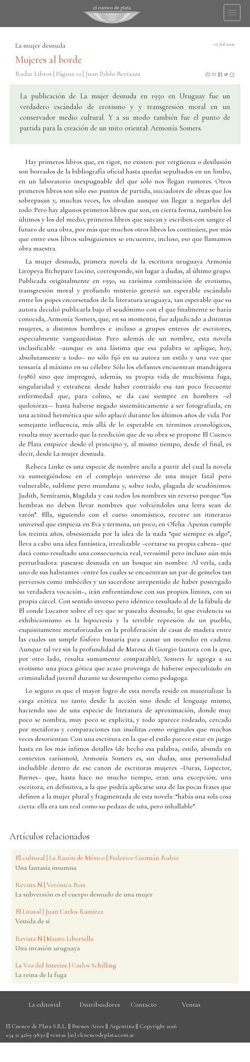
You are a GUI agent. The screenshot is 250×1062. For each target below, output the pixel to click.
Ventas (191, 1004)
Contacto (144, 1004)
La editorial (45, 1004)
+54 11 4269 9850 (25, 1035)
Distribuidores (100, 1004)
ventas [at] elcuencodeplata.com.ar (92, 1035)
